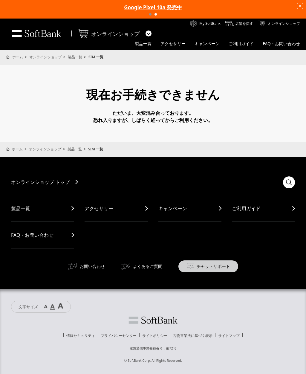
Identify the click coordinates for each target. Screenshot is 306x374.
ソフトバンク (153, 320)
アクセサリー (99, 208)
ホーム (17, 56)
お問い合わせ (92, 266)
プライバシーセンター (119, 335)
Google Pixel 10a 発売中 (153, 7)
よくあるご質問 (147, 266)
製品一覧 (75, 56)
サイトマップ (229, 335)
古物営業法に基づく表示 (192, 335)
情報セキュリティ (80, 335)
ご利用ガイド (246, 208)
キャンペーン (172, 208)
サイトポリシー (154, 335)
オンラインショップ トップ (40, 182)
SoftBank (36, 33)
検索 (289, 182)
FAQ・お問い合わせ (32, 235)
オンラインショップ (45, 56)
